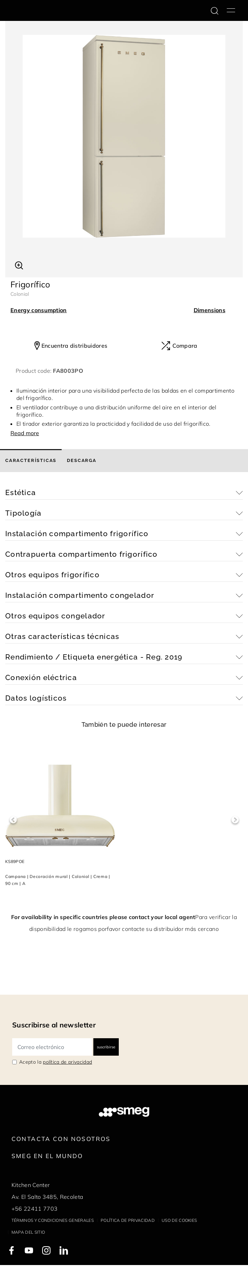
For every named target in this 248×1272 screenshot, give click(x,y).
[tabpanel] (124, 136)
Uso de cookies (179, 1220)
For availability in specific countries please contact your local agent (103, 916)
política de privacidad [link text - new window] (67, 1062)
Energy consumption (38, 310)
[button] (19, 264)
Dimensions (209, 310)
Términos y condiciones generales (52, 1220)
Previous (13, 820)
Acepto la (55, 1062)
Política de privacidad (128, 1220)
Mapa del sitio (28, 1232)
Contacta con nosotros (61, 1138)
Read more (24, 433)
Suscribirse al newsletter (54, 1024)
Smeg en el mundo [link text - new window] (47, 1155)
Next (235, 820)
